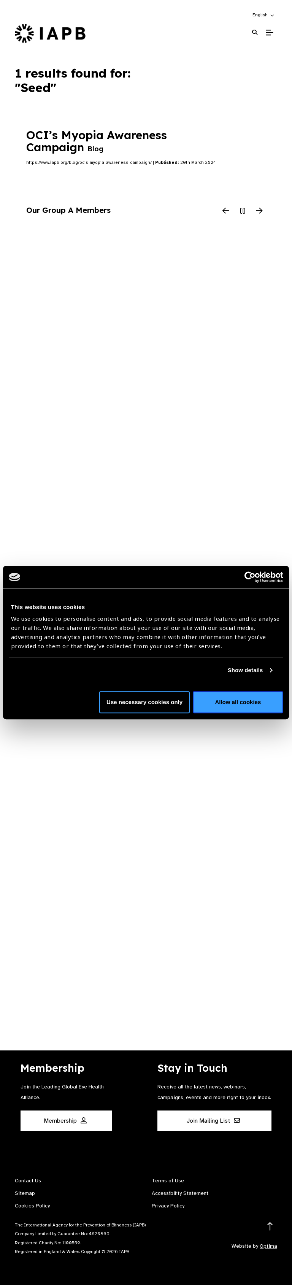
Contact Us (28, 1180)
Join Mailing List (213, 1121)
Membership (65, 1121)
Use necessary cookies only (144, 702)
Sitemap (25, 1193)
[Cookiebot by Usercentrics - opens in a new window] (250, 577)
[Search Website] (255, 32)
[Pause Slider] (242, 211)
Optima (268, 1246)
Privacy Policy (168, 1206)
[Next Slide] (259, 211)
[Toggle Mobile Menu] (269, 33)
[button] (263, 14)
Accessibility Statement (180, 1193)
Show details (245, 670)
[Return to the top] (270, 1226)
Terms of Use (168, 1180)
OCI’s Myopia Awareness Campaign (96, 141)
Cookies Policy (32, 1206)
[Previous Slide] (226, 211)
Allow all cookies (238, 702)
